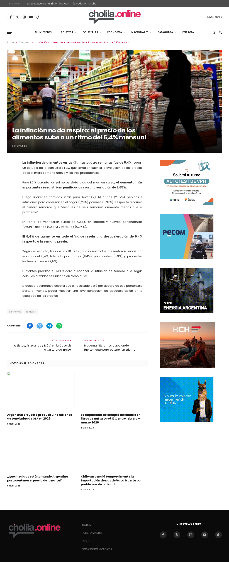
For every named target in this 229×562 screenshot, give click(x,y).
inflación (31, 311)
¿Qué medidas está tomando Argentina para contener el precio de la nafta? (37, 479)
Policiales (90, 32)
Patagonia (165, 32)
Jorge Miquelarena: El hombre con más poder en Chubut (62, 3)
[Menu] (9, 32)
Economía (114, 32)
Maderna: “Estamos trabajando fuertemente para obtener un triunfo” (110, 348)
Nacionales (139, 32)
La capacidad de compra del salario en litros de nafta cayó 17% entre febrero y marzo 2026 (110, 419)
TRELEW (86, 525)
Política (67, 32)
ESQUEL (86, 541)
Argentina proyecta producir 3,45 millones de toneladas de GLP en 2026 (39, 417)
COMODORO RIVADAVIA (97, 549)
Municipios (43, 32)
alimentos (15, 311)
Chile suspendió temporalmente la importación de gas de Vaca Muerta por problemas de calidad (111, 480)
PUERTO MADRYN (92, 533)
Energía (188, 32)
